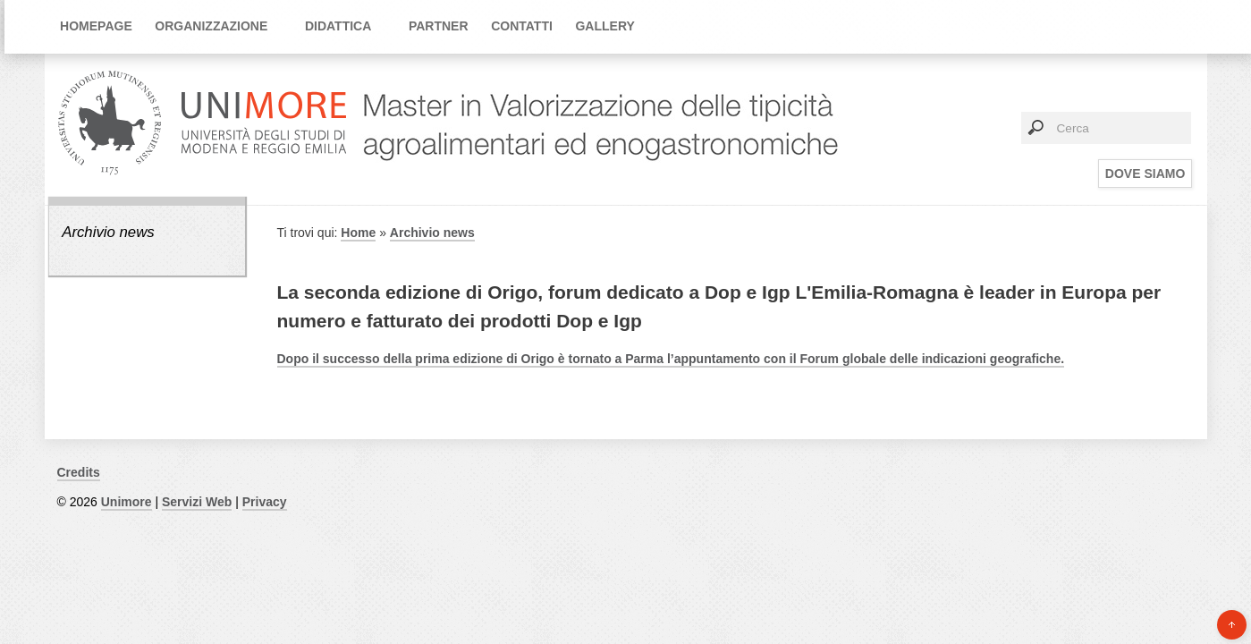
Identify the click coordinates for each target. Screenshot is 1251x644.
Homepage (96, 26)
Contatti (522, 26)
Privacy (264, 502)
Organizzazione (211, 26)
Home (358, 232)
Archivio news (108, 232)
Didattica (338, 26)
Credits (78, 472)
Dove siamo (1145, 173)
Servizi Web (197, 502)
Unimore (126, 502)
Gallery (604, 26)
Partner (439, 26)
